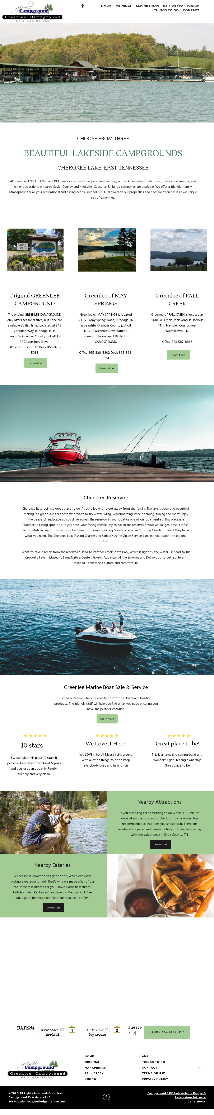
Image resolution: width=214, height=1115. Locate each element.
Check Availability (167, 1032)
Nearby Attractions (159, 802)
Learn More (35, 363)
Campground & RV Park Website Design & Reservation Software (176, 1095)
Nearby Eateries (52, 865)
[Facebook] (82, 5)
